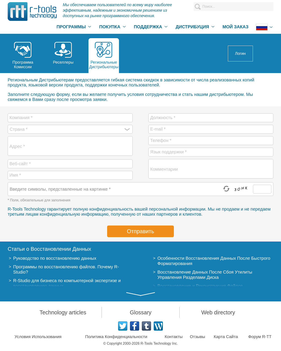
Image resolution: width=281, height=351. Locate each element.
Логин (240, 53)
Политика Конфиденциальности (116, 336)
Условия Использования (37, 336)
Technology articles (63, 312)
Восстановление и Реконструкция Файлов (200, 285)
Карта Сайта (226, 336)
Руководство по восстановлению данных (54, 258)
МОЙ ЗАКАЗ (236, 26)
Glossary (140, 312)
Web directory (218, 312)
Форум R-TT (260, 336)
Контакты (174, 336)
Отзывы (197, 336)
